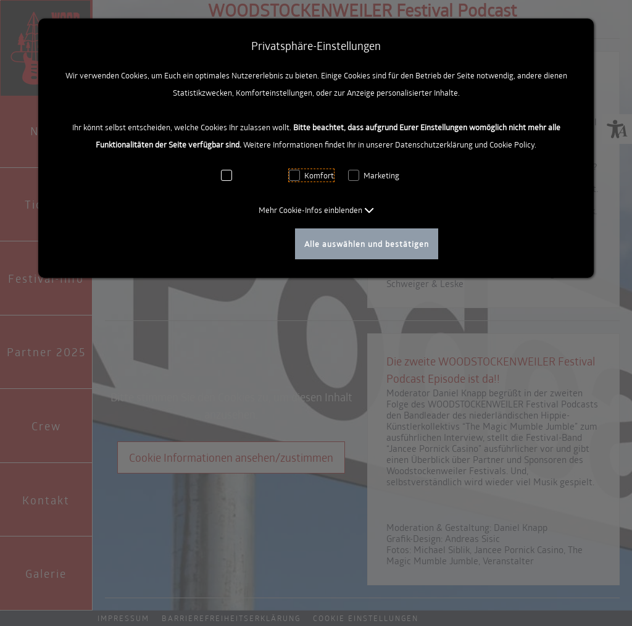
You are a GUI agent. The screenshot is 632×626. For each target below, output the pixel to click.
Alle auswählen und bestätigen (366, 243)
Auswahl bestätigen (244, 243)
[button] (316, 209)
